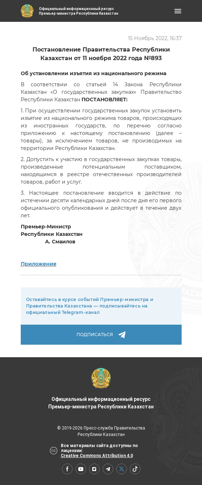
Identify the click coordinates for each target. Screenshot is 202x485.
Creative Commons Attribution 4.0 (97, 455)
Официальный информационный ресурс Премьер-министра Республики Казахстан (101, 388)
